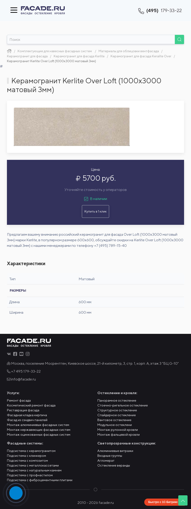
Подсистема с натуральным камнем (34, 470)
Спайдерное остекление (116, 415)
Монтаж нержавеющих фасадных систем (38, 430)
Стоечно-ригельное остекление (122, 405)
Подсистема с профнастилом (30, 475)
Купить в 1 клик (95, 211)
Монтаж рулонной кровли (117, 430)
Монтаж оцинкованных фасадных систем (38, 434)
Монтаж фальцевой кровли (118, 434)
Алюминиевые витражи (115, 451)
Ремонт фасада (19, 400)
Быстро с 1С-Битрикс (163, 502)
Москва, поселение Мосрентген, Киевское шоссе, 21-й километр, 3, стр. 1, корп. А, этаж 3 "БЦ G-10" (93, 363)
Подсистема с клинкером (26, 455)
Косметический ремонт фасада (31, 405)
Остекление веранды (113, 465)
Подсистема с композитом (27, 460)
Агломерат (105, 460)
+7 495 (24, 371)
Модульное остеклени (114, 425)
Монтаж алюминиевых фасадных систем (38, 425)
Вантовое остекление (114, 420)
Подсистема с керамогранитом (31, 451)
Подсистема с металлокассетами (33, 465)
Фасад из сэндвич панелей (27, 420)
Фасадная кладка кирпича (27, 415)
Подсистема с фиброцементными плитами (39, 480)
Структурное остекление (117, 410)
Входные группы (109, 455)
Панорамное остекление (116, 400)
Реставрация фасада (23, 410)
